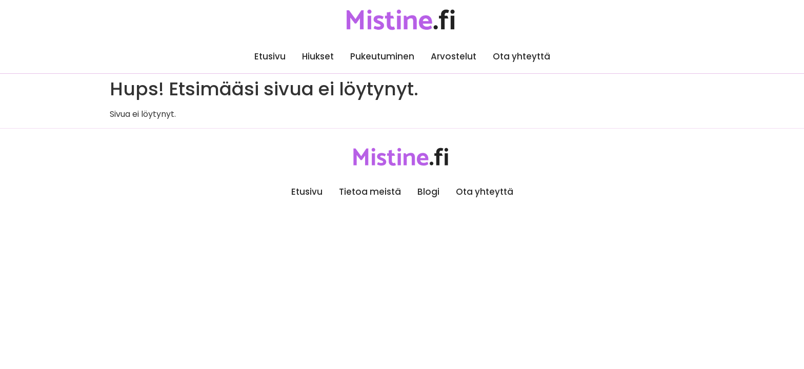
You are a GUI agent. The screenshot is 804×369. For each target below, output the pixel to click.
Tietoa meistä (370, 192)
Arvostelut (453, 56)
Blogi (428, 192)
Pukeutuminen (382, 56)
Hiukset (318, 56)
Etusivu (270, 56)
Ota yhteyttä (521, 56)
